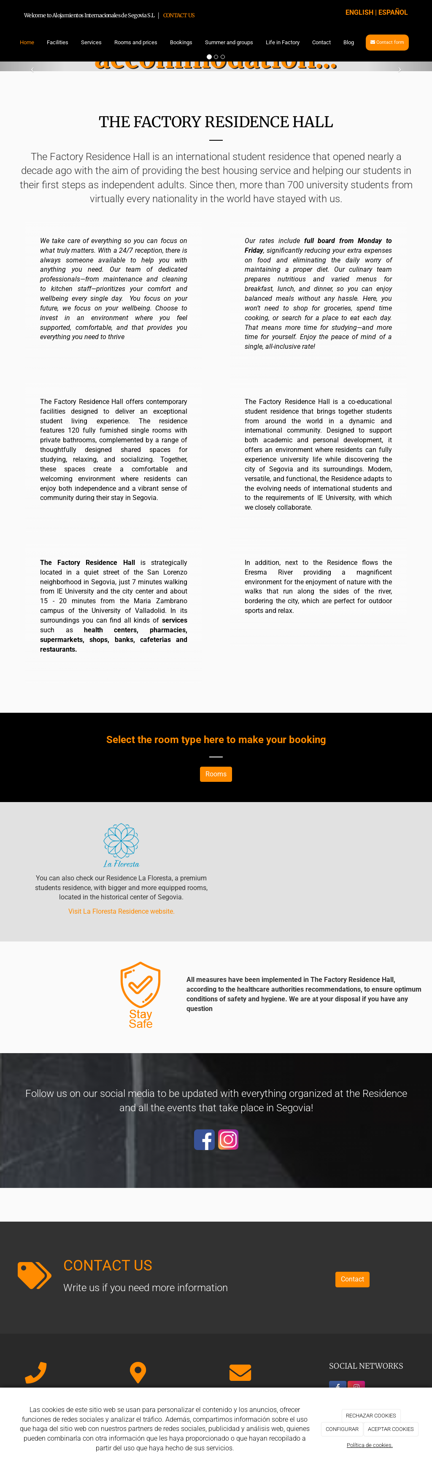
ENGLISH (359, 12)
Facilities (57, 42)
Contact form (387, 42)
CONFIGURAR (342, 1429)
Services (91, 42)
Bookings (181, 42)
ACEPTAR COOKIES (391, 1429)
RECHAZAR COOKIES (371, 1415)
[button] (32, 66)
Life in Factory (283, 42)
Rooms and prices (135, 42)
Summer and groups (229, 42)
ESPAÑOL (393, 12)
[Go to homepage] (9, 43)
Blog (348, 42)
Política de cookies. (370, 1445)
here (214, 740)
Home (27, 42)
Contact (321, 42)
